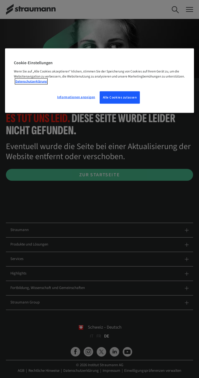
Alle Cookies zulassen (120, 97)
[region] (99, 80)
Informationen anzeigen (76, 97)
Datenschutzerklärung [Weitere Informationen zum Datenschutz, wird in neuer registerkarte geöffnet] (31, 81)
